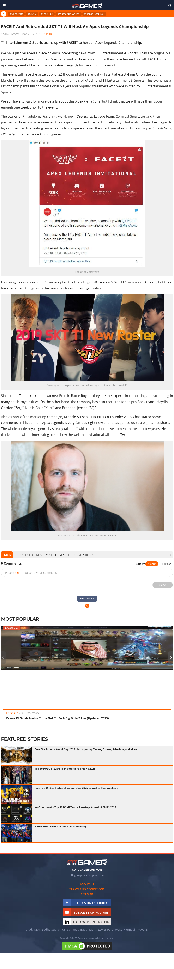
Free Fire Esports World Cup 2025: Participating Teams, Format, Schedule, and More (86, 749)
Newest (152, 563)
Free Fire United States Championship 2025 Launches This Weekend (76, 788)
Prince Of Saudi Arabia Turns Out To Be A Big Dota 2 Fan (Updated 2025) (57, 718)
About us (87, 884)
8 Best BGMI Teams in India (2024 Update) (60, 826)
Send (162, 585)
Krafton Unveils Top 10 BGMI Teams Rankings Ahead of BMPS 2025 (75, 807)
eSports (49, 34)
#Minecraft (16, 14)
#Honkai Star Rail (94, 14)
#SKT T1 (50, 555)
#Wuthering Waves (68, 14)
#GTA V (32, 14)
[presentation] (15, 555)
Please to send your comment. (31, 573)
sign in (19, 573)
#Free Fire (47, 14)
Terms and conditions (87, 889)
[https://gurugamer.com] (87, 862)
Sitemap (87, 894)
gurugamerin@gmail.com (89, 875)
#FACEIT (65, 555)
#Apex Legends (31, 555)
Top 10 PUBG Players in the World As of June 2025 (65, 768)
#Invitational (84, 555)
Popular (166, 563)
